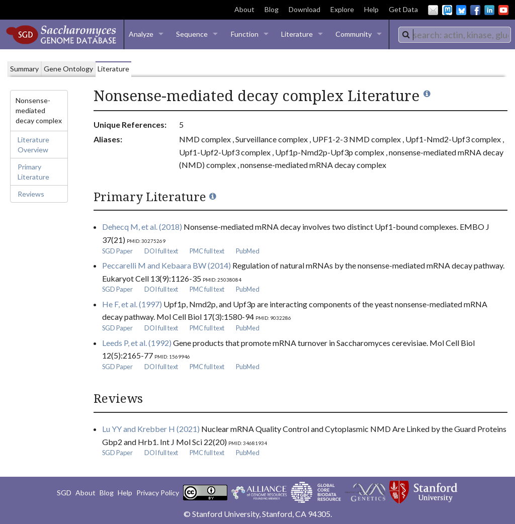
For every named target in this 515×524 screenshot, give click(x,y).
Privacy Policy (157, 492)
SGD (64, 492)
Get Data (403, 9)
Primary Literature (33, 171)
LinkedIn (489, 10)
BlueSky (461, 10)
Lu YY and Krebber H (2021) (151, 428)
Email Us (433, 10)
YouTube (503, 10)
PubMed (248, 251)
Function (245, 34)
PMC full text (207, 251)
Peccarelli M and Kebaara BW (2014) (166, 265)
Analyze (141, 34)
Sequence (192, 34)
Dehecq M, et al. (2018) (142, 226)
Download (304, 9)
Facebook (475, 10)
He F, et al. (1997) (132, 304)
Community (353, 34)
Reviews (31, 194)
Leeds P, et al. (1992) (136, 342)
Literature (297, 34)
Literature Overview (33, 144)
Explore (342, 9)
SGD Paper (117, 251)
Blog (272, 9)
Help (371, 9)
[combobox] (454, 35)
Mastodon (447, 10)
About (244, 9)
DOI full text (161, 251)
